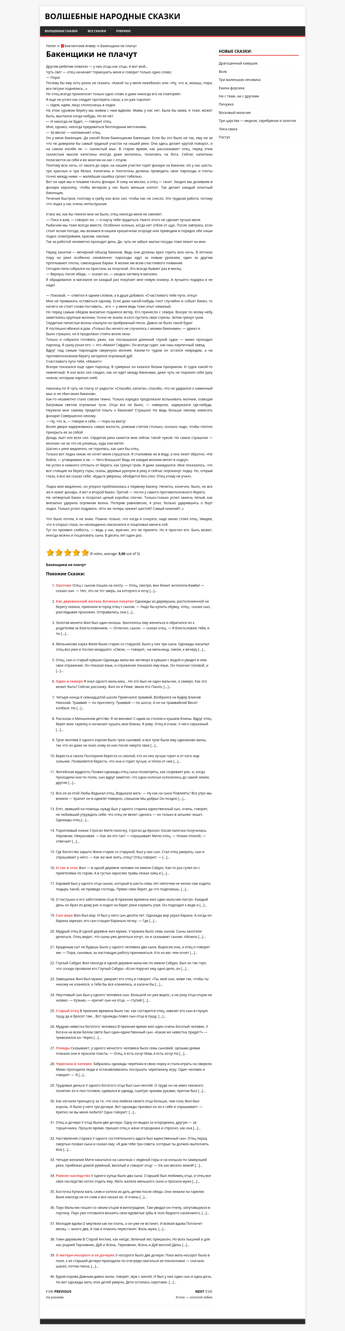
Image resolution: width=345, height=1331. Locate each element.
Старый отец (68, 1011)
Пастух (224, 137)
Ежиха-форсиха (231, 88)
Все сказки (104, 31)
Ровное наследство (73, 1176)
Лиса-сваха (228, 129)
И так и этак (67, 868)
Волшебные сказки (64, 31)
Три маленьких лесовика (240, 80)
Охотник (64, 586)
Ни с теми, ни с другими (239, 96)
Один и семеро (70, 682)
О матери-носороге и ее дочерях (86, 1255)
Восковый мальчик (235, 113)
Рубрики (133, 31)
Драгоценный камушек (238, 64)
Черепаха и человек (74, 1064)
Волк (223, 72)
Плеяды (63, 1048)
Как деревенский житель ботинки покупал (95, 602)
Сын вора (65, 916)
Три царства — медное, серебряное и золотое (257, 121)
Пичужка (226, 105)
